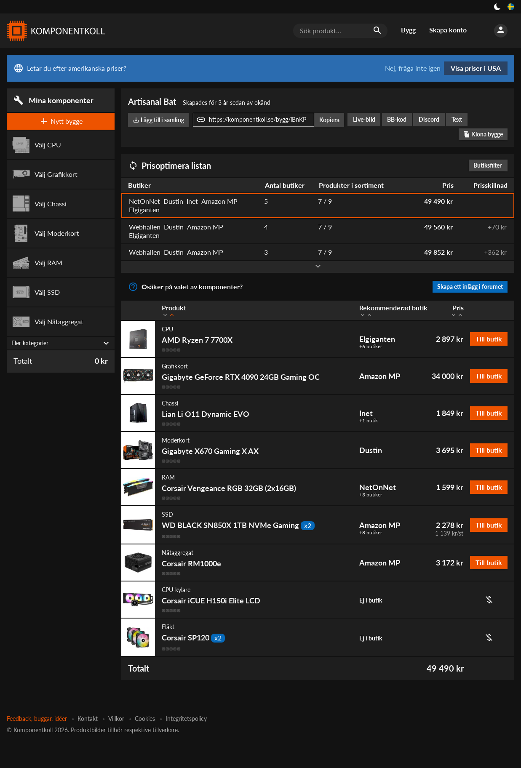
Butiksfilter (489, 165)
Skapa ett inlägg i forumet (470, 286)
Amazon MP (379, 376)
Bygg (408, 30)
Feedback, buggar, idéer (37, 718)
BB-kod (396, 119)
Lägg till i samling (158, 119)
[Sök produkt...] (340, 31)
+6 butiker (370, 346)
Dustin (370, 450)
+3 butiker (370, 495)
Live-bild (364, 119)
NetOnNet (377, 487)
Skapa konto (448, 30)
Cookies (145, 718)
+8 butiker (370, 533)
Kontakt (87, 718)
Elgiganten (377, 339)
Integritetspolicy (186, 718)
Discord (429, 119)
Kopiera (329, 119)
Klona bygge (483, 134)
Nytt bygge (61, 121)
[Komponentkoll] (54, 31)
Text (457, 119)
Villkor (116, 718)
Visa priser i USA (476, 68)
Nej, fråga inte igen (413, 68)
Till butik (489, 339)
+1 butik (368, 421)
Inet (366, 413)
